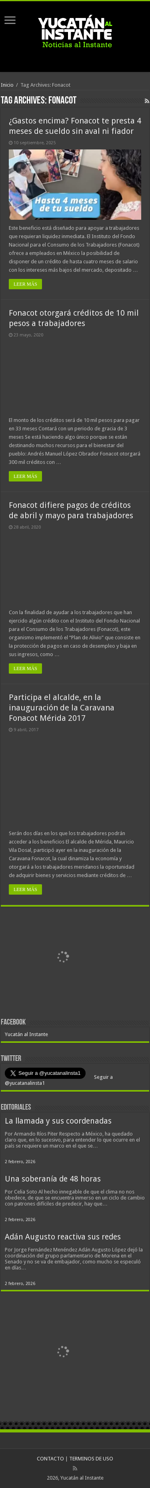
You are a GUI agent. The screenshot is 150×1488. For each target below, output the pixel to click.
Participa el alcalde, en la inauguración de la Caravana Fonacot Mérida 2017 (61, 707)
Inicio (7, 85)
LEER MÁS (25, 284)
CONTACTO (50, 1459)
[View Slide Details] (63, 958)
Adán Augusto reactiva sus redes (63, 1236)
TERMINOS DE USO (91, 1459)
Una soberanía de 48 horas (53, 1179)
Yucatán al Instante (26, 1034)
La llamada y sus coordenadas (58, 1121)
